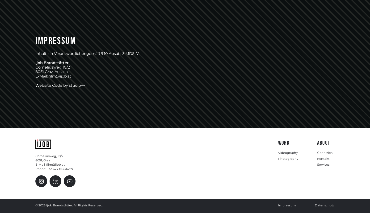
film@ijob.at (55, 164)
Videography (288, 153)
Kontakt (323, 158)
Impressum (287, 205)
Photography (288, 158)
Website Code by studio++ (60, 85)
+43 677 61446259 (60, 169)
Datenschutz (325, 205)
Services (323, 164)
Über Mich (325, 153)
